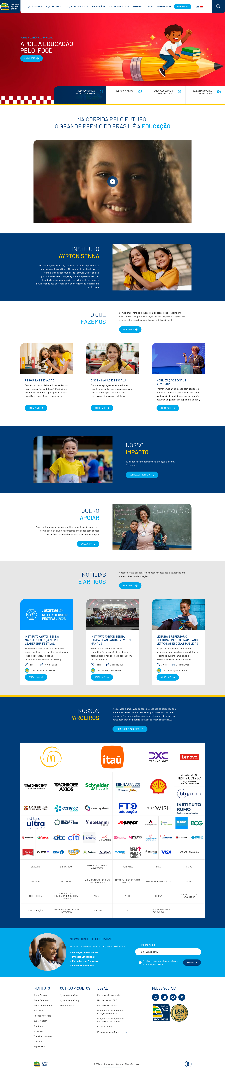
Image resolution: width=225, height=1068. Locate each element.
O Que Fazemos (41, 1000)
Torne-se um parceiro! (128, 729)
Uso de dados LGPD (107, 1000)
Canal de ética (104, 1026)
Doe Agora (39, 1026)
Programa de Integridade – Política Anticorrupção (110, 1020)
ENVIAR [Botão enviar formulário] (192, 962)
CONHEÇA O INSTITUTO (140, 474)
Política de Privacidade (108, 995)
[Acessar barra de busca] (218, 6)
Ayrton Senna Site (69, 995)
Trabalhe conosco (43, 1036)
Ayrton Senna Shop (69, 1000)
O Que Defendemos (43, 1005)
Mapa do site (40, 1046)
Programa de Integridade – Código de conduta (110, 1012)
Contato (38, 1041)
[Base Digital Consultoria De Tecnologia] (188, 1066)
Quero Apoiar (40, 1020)
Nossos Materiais (42, 1015)
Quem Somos (40, 995)
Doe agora (182, 6)
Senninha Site (67, 1005)
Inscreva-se (148, 944)
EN (199, 6)
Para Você (38, 1010)
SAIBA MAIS (29, 58)
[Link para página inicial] (10, 6)
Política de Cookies (107, 1005)
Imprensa (38, 1031)
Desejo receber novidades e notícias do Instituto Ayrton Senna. (160, 962)
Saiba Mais (86, 543)
